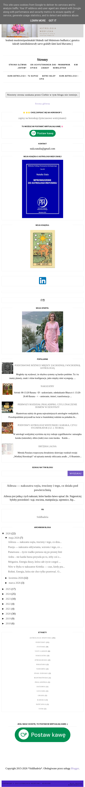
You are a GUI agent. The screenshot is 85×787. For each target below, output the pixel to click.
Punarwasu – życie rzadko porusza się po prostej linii (35, 552)
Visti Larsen (41, 651)
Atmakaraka (41, 660)
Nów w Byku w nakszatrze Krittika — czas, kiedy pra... (36, 566)
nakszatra (41, 655)
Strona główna (18, 65)
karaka (41, 700)
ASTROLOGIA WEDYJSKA (30, 783)
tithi (41, 709)
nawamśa (41, 669)
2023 (8, 598)
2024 (8, 594)
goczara (41, 691)
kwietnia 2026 (16, 578)
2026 (8, 533)
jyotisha (41, 647)
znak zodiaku (41, 673)
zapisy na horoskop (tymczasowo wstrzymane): (42, 118)
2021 (8, 608)
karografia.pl (75, 785)
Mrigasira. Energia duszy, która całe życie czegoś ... (34, 561)
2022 (8, 604)
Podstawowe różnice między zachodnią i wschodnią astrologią (47, 366)
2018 (8, 623)
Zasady (45, 68)
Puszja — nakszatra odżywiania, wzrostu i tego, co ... (35, 547)
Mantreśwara (41, 678)
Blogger (75, 768)
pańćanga (41, 704)
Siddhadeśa (42, 517)
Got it (52, 20)
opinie (34, 68)
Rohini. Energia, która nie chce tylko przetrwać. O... (34, 571)
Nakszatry (47, 386)
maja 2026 (14, 537)
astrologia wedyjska (41, 638)
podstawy (41, 642)
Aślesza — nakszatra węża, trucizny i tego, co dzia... (35, 542)
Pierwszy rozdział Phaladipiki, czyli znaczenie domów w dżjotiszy (47, 405)
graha (41, 695)
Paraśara (41, 664)
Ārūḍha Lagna (47, 446)
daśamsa (41, 686)
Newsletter (59, 68)
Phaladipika (41, 682)
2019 (8, 618)
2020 (8, 613)
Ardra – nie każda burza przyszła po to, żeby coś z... (34, 557)
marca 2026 (15, 582)
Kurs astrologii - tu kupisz (23, 76)
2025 (8, 589)
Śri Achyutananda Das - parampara (50, 65)
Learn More (38, 20)
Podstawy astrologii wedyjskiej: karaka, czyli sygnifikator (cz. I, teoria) (47, 426)
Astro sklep (49, 76)
